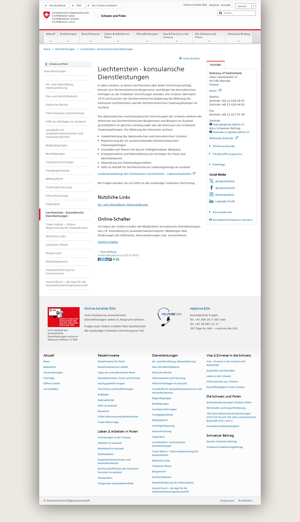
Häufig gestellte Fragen (111, 383)
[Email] (117, 259)
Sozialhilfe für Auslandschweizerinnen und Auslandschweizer (177, 391)
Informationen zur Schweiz (222, 381)
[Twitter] (103, 259)
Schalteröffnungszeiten (227, 153)
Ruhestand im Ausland (111, 448)
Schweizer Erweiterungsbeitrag (224, 447)
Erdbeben (103, 394)
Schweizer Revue (161, 466)
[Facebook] (99, 259)
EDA (78, 5)
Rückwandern (106, 454)
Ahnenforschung (161, 431)
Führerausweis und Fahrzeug (168, 378)
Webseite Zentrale (223, 138)
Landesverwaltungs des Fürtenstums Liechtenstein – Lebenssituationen (146, 174)
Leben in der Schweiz (218, 376)
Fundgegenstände (162, 414)
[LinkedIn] (107, 259)
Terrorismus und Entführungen (115, 389)
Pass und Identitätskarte (165, 367)
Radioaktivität (106, 400)
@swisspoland (224, 194)
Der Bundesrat (57, 5)
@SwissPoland (224, 181)
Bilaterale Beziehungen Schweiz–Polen (228, 402)
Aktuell (50, 37)
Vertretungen (68, 37)
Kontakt (214, 64)
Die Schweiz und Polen (209, 37)
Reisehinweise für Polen (111, 361)
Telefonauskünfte (223, 146)
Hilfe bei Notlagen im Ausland (169, 383)
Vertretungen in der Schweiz (114, 437)
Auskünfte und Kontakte (220, 370)
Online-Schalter (108, 242)
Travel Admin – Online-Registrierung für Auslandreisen (175, 453)
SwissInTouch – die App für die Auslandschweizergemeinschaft (170, 490)
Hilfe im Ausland (107, 405)
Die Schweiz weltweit (104, 5)
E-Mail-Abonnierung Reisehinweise (118, 416)
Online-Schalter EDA (100, 308)
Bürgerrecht (159, 471)
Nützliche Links (161, 460)
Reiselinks (103, 411)
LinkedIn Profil (225, 201)
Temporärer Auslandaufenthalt (116, 483)
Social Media (50, 389)
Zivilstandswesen (161, 477)
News (46, 361)
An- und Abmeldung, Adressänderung (123, 204)
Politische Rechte (162, 372)
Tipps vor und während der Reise (116, 372)
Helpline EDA (200, 308)
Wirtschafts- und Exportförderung (225, 408)
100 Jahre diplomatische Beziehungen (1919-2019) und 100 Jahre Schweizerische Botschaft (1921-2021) (231, 417)
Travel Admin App (108, 422)
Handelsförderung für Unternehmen (173, 482)
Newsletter (49, 367)
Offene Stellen (51, 383)
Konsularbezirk (222, 212)
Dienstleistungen (147, 37)
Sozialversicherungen (164, 409)
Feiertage (219, 164)
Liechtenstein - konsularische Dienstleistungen (168, 444)
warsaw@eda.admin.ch (228, 124)
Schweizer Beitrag (238, 37)
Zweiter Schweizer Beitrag (221, 441)
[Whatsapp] (114, 259)
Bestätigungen (160, 403)
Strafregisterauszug (163, 425)
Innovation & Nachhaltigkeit (222, 426)
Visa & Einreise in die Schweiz (177, 37)
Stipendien (158, 436)
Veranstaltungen (53, 372)
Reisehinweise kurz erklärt (113, 367)
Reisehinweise (90, 37)
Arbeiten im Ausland (109, 443)
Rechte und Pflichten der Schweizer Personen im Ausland (118, 470)
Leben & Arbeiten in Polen (118, 37)
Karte (215, 90)
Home (46, 49)
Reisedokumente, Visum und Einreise (119, 378)
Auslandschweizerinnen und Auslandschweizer (114, 461)
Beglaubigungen (161, 398)
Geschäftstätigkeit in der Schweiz (225, 387)
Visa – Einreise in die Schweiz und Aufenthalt (225, 363)
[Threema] (110, 259)
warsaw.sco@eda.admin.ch (231, 132)
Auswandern (105, 477)
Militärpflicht (160, 420)
